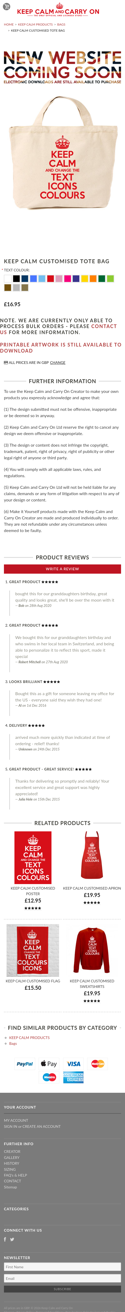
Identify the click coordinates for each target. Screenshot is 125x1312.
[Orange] (93, 278)
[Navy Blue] (25, 278)
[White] (8, 278)
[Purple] (76, 278)
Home (9, 24)
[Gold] (25, 287)
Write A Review (62, 569)
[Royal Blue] (34, 278)
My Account (16, 1120)
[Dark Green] (102, 278)
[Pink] (59, 278)
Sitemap (10, 1187)
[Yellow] (85, 278)
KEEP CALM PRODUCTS (35, 24)
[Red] (51, 278)
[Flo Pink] (68, 278)
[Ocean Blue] (42, 278)
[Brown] (8, 287)
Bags (61, 24)
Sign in (10, 1126)
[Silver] (17, 287)
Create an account (42, 1126)
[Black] (17, 278)
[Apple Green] (110, 278)
